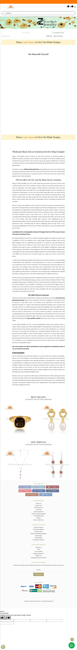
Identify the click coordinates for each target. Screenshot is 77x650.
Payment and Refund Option (39, 533)
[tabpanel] (20, 421)
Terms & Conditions (38, 529)
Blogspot (32, 494)
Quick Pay (38, 555)
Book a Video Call (38, 520)
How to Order (38, 551)
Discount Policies (38, 527)
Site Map (38, 509)
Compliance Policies (38, 540)
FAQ (38, 549)
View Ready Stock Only (59, 32)
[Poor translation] (7, 617)
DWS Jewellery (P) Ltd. (31, 169)
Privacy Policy (38, 531)
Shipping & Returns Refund (38, 557)
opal (28, 318)
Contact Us (38, 547)
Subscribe (38, 574)
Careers (38, 518)
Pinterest (25, 491)
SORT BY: (49, 36)
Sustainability (38, 537)
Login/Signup (28, 42)
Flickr (45, 494)
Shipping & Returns (38, 553)
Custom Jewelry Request (38, 513)
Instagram (38, 487)
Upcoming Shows (39, 511)
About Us (38, 503)
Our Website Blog (38, 516)
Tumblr (52, 491)
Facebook (25, 487)
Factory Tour (38, 505)
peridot (33, 318)
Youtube (52, 487)
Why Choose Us (38, 507)
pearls (38, 318)
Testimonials (38, 535)
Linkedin (39, 491)
